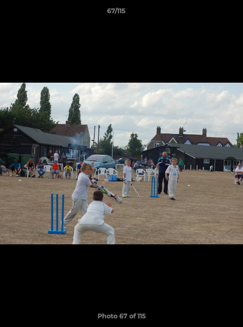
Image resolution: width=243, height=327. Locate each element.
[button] (210, 13)
